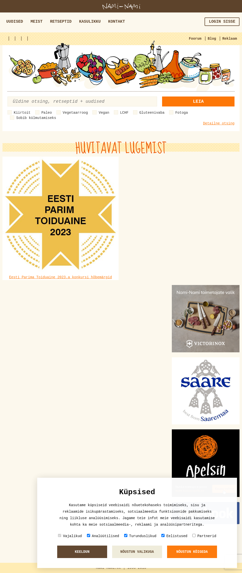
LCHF (124, 113)
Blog (212, 39)
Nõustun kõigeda (192, 552)
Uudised (14, 21)
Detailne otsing (219, 123)
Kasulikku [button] (90, 21)
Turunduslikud (140, 536)
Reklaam (229, 39)
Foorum (195, 39)
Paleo (46, 113)
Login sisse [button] (222, 21)
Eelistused (174, 536)
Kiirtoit (22, 113)
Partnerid (204, 536)
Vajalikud (70, 536)
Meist (36, 21)
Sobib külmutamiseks (36, 118)
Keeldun (82, 552)
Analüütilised (103, 536)
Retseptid (60, 21)
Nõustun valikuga (137, 552)
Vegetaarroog (75, 113)
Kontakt (116, 21)
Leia (198, 101)
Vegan (104, 113)
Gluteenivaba (152, 113)
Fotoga (181, 113)
